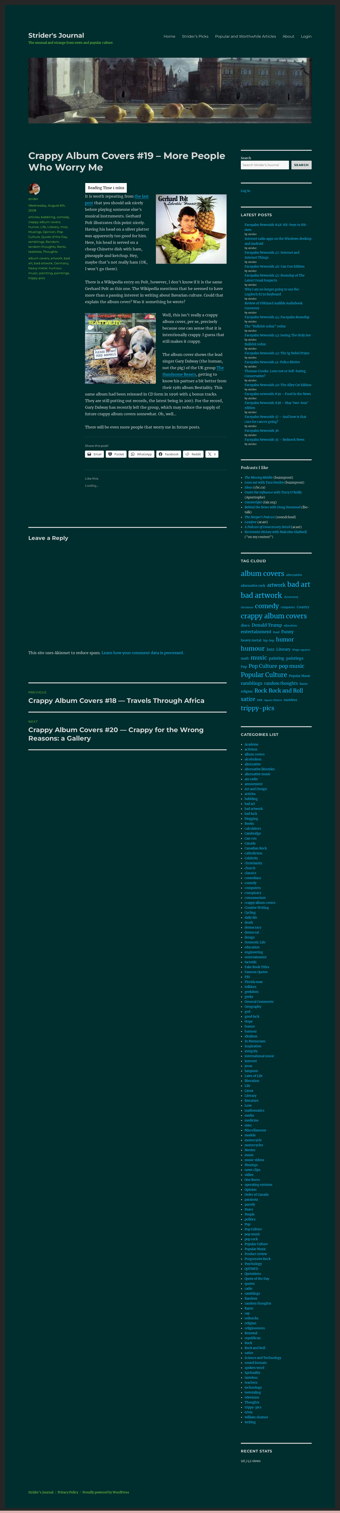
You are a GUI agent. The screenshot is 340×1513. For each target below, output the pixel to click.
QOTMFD (251, 1269)
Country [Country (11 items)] (303, 607)
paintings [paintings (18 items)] (294, 658)
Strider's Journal (56, 35)
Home (169, 36)
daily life (251, 918)
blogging (251, 819)
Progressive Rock (258, 1259)
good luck (252, 1017)
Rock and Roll (255, 1348)
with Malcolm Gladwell (276, 532)
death (249, 923)
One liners (252, 1180)
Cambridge (253, 834)
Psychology (253, 1264)
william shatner (256, 1417)
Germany (61, 263)
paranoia (251, 1200)
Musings (34, 232)
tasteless (35, 251)
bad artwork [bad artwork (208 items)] (261, 595)
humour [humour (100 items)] (253, 648)
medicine (252, 1120)
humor (33, 227)
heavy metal (37, 268)
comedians (253, 878)
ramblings (36, 242)
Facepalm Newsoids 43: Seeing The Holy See (278, 335)
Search (246, 158)
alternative (253, 764)
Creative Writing (257, 908)
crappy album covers (44, 222)
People (250, 1214)
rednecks (252, 1318)
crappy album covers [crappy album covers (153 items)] (274, 616)
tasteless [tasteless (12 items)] (290, 700)
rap (247, 1313)
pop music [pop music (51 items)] (291, 666)
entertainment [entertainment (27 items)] (256, 631)
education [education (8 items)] (290, 625)
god (247, 1012)
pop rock (251, 1239)
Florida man (254, 982)
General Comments (259, 1002)
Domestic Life (255, 942)
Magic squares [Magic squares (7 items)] (301, 649)
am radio (251, 779)
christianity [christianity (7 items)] (291, 597)
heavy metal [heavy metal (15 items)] (251, 640)
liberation (252, 1081)
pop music (252, 1234)
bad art (250, 804)
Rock (248, 1343)
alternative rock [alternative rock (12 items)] (253, 586)
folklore (250, 987)
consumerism (255, 898)
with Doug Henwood (273, 507)
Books (249, 824)
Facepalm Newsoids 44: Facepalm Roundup (277, 317)
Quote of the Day (54, 237)
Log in (245, 191)
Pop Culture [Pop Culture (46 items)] (263, 666)
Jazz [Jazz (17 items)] (270, 649)
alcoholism (253, 759)
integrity (251, 1051)
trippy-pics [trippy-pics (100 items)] (257, 708)
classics (250, 873)
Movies (250, 1150)
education (252, 947)
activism (251, 749)
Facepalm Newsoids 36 (262, 431)
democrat (252, 932)
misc (64, 227)
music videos (254, 1160)
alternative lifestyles (260, 769)
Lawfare (251, 522)
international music (259, 1056)
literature (252, 1101)
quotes (250, 1284)
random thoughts (41, 247)
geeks (249, 997)
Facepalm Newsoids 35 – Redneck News (275, 440)
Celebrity (251, 858)
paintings (61, 273)
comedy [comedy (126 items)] (267, 606)
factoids (251, 962)
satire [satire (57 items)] (248, 699)
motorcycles (254, 1145)
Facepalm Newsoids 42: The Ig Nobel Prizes (277, 353)
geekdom (252, 992)
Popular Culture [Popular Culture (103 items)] (264, 675)
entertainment (256, 957)
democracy (253, 928)
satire (249, 1353)
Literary (53, 227)
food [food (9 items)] (276, 632)
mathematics (254, 1111)
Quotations (253, 1274)
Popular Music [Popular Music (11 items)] (299, 676)
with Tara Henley (264, 483)
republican (253, 1338)
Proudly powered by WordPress (105, 1492)
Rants (61, 247)
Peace (249, 1209)
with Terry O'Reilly (273, 492)
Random (52, 242)
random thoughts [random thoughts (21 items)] (281, 683)
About (288, 36)
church (250, 868)
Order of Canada (256, 1195)
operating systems (258, 1185)
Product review (256, 1254)
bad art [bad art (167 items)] (298, 584)
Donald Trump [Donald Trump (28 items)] (267, 625)
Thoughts (50, 251)
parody (250, 1205)
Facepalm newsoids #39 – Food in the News (278, 394)
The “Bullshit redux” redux (265, 326)
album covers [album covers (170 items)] (262, 573)
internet (251, 1061)
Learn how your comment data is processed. (143, 652)
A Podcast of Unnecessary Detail (267, 527)
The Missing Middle (259, 478)
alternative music (258, 774)
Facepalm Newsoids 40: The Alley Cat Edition (278, 385)
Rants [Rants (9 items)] (304, 683)
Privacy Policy (68, 1492)
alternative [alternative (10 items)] (294, 575)
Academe (251, 744)
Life (43, 227)
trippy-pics (36, 278)
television (252, 1397)
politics (250, 1219)
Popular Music (255, 1249)
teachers (251, 1383)
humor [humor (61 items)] (285, 639)
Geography (253, 1007)
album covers (38, 258)
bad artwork (43, 263)
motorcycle (253, 1140)
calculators (253, 829)
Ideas (249, 487)
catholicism (253, 853)
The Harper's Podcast (260, 517)
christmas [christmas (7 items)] (247, 607)
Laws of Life (254, 1076)
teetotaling (253, 1393)
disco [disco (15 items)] (245, 625)
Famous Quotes (256, 972)
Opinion (49, 232)
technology (253, 1388)
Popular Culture (256, 1244)
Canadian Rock (256, 848)
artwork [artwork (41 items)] (276, 585)
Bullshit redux (255, 344)
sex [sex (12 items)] (259, 700)
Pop (247, 1224)
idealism (251, 1036)
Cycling (250, 913)
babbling (48, 217)
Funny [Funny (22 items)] (287, 631)
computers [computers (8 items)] (288, 607)
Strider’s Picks (195, 36)
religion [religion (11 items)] (247, 691)
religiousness (255, 1328)
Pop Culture (253, 1229)
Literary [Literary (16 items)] (283, 649)
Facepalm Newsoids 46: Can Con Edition (275, 267)
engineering (254, 952)
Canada (250, 843)
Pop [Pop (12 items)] (244, 667)
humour (55, 268)
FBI (247, 977)
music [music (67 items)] (259, 657)
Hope (249, 1022)
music (33, 273)
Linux (249, 1091)
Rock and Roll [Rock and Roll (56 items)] (286, 690)
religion (250, 1323)
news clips (252, 1170)
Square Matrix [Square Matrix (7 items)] (273, 700)
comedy (63, 217)
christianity (253, 863)
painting (46, 273)
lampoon (251, 1071)
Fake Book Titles (257, 967)
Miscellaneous (255, 1130)
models (250, 1135)
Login (306, 36)
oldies (249, 1175)
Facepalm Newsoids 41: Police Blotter (272, 362)
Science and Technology (263, 1358)
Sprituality (252, 1373)
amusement (254, 784)
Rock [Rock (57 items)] (261, 690)
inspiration (253, 1046)
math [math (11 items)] (245, 659)
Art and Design (256, 789)
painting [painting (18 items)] (276, 658)
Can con (251, 838)
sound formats (256, 1363)
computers (253, 888)
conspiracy (253, 893)
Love (248, 1106)
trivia (248, 1412)
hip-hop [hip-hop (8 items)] (268, 640)
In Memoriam (255, 1041)
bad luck (251, 814)
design (250, 937)
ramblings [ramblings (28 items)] (251, 683)
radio (248, 1289)
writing (250, 1422)
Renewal (251, 1333)
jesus (248, 1066)
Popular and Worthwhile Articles (245, 36)
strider (33, 199)
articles (33, 217)
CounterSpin (253, 502)
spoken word (254, 1368)
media (249, 1115)
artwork (56, 258)
